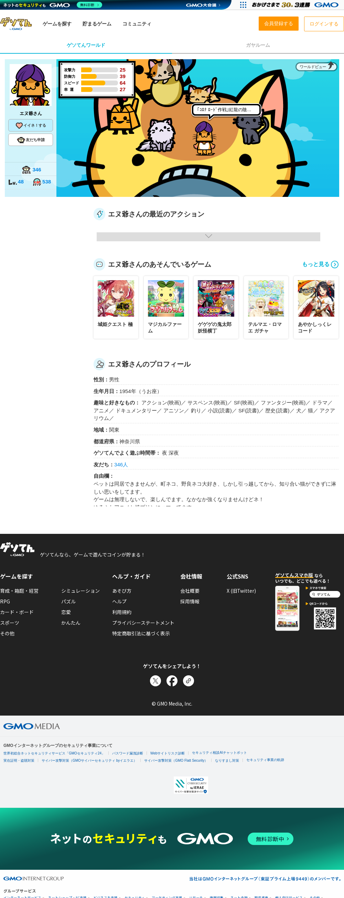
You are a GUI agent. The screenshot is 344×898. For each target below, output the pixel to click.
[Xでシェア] (155, 680)
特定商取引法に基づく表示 (141, 633)
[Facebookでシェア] (172, 680)
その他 (7, 633)
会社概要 (190, 590)
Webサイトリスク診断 (167, 753)
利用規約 (121, 612)
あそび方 (121, 590)
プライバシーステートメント (143, 622)
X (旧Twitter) (241, 590)
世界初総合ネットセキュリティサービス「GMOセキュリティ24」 (54, 753)
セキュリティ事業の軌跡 (265, 760)
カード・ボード (17, 612)
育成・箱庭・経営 (19, 590)
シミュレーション (80, 590)
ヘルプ (119, 601)
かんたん (70, 622)
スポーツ (9, 622)
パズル (68, 601)
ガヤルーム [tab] (258, 45)
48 (16, 182)
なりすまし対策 (227, 760)
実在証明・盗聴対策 (18, 760)
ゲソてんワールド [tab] (86, 45)
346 (31, 170)
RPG (5, 601)
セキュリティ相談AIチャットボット (219, 752)
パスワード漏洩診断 (127, 753)
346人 (121, 464)
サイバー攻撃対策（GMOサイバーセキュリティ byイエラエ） (89, 760)
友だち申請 (31, 140)
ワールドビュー (313, 67)
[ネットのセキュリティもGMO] (53, 5)
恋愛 (66, 612)
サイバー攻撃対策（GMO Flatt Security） (176, 760)
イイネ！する (30, 126)
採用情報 (190, 601)
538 (41, 182)
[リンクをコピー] (188, 680)
